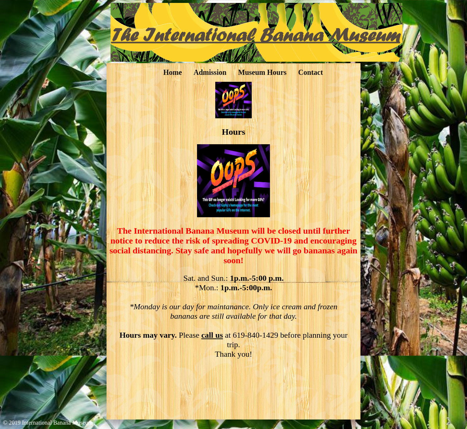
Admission (210, 72)
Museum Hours (262, 72)
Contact (310, 72)
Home (172, 72)
